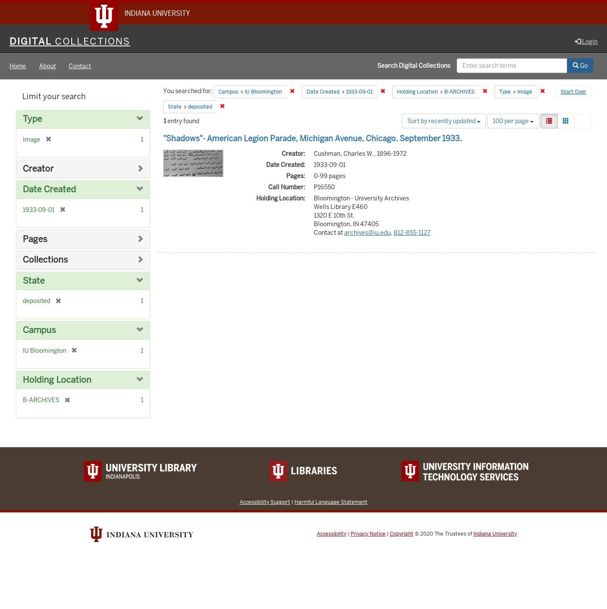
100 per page (513, 121)
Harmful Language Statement (330, 502)
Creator (38, 169)
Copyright (401, 533)
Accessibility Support (265, 502)
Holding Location (57, 380)
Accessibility (331, 533)
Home (17, 66)
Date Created (49, 189)
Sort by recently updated (443, 121)
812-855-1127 (412, 232)
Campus (39, 330)
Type (32, 119)
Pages (35, 239)
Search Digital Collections (413, 66)
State (34, 281)
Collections (45, 260)
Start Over (573, 91)
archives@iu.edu (367, 232)
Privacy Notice (368, 533)
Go (580, 66)
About (47, 66)
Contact (80, 66)
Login (586, 41)
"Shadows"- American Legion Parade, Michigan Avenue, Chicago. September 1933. (312, 138)
